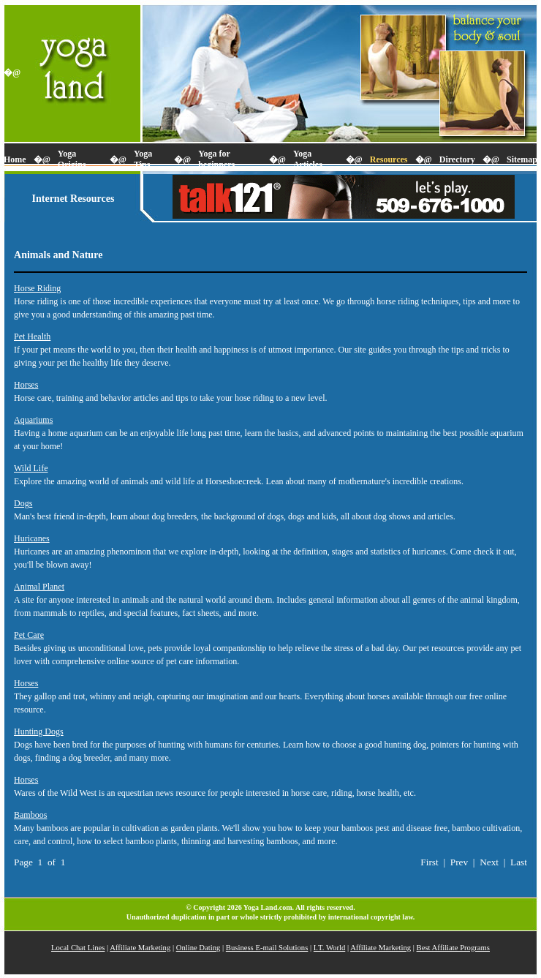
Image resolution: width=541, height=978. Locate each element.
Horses (26, 385)
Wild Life (31, 468)
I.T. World (329, 948)
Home (15, 159)
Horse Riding (37, 288)
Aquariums (33, 420)
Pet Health (32, 336)
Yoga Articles (307, 159)
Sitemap (522, 159)
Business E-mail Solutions (267, 948)
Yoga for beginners (216, 159)
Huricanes (32, 538)
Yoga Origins (72, 159)
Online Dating (198, 948)
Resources (389, 159)
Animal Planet (39, 587)
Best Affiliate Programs (453, 948)
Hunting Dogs (39, 731)
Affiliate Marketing (140, 948)
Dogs (23, 503)
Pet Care (29, 635)
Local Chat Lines (78, 948)
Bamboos (30, 815)
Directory (457, 159)
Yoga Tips (143, 159)
